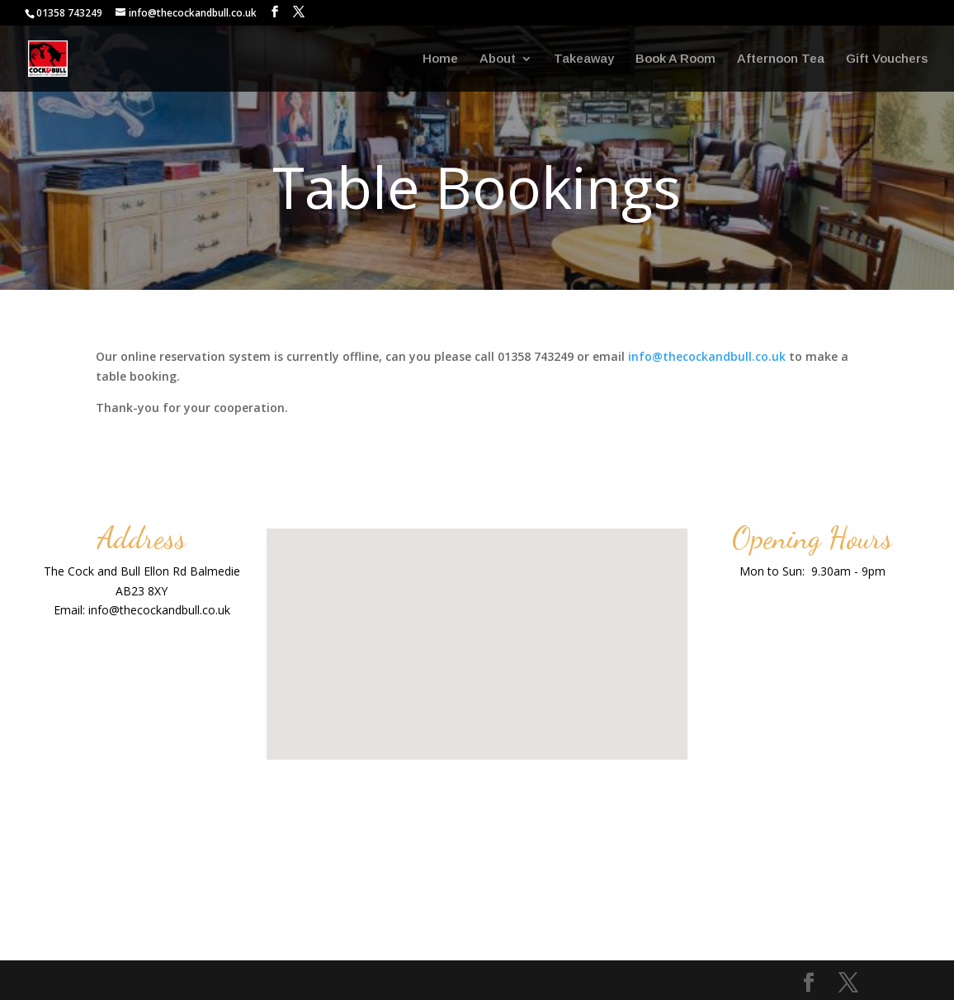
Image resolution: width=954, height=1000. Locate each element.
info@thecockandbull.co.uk (707, 356)
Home (440, 59)
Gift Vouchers (887, 59)
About (497, 59)
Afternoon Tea (780, 59)
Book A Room (675, 59)
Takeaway (584, 59)
